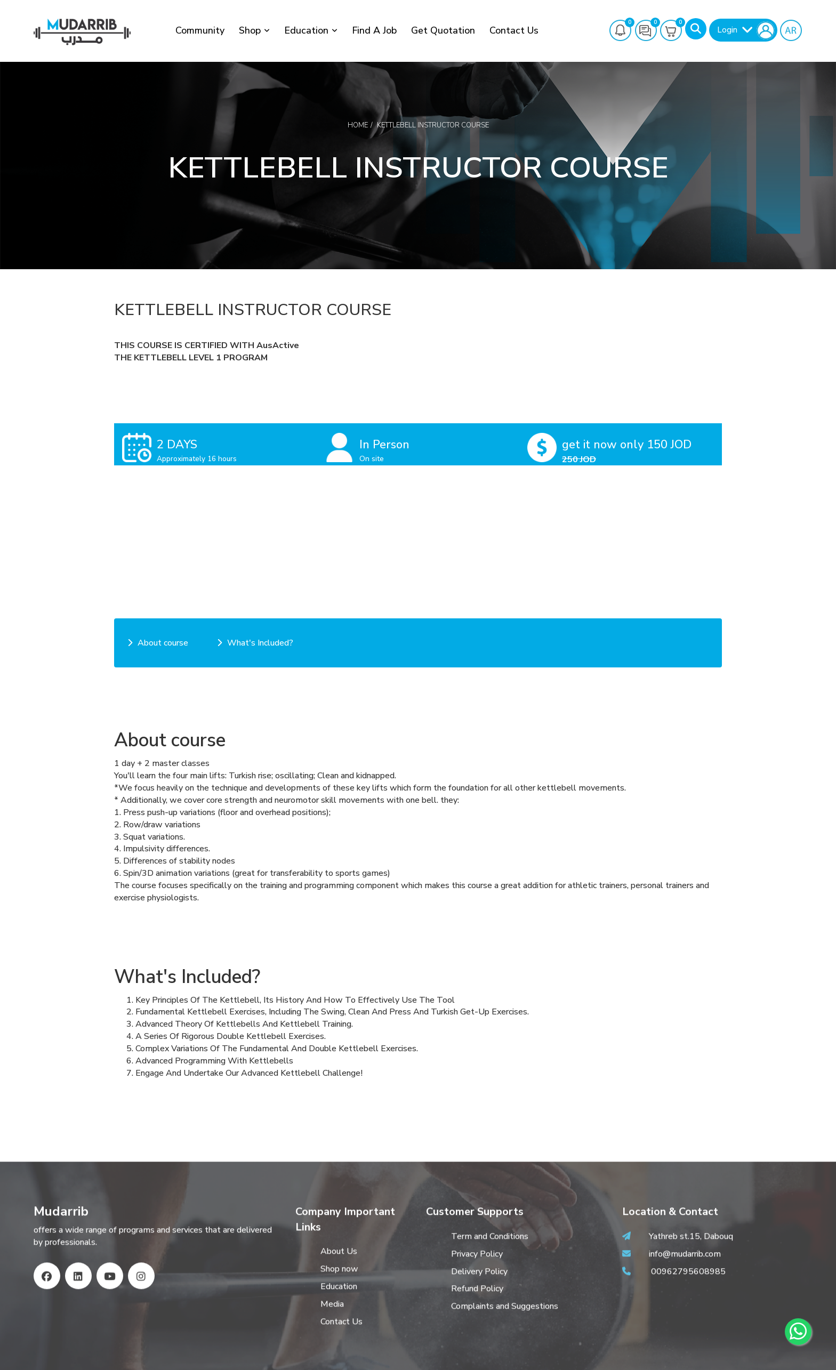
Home (358, 125)
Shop (250, 30)
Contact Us (513, 30)
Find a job (374, 30)
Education (306, 30)
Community (199, 30)
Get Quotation (443, 30)
